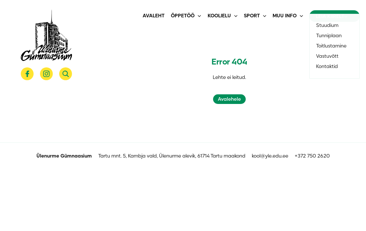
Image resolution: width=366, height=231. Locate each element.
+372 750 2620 (312, 156)
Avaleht (153, 16)
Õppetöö (183, 16)
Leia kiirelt (331, 16)
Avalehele (229, 99)
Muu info (285, 16)
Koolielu (219, 16)
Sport (252, 16)
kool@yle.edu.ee (270, 156)
